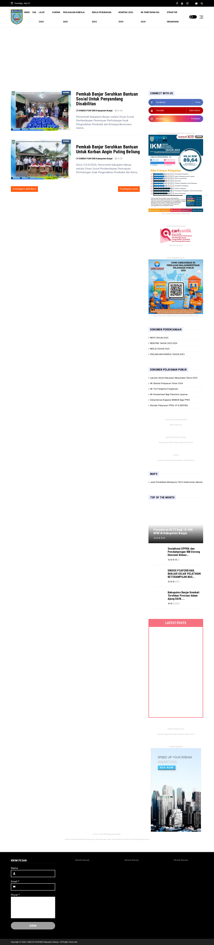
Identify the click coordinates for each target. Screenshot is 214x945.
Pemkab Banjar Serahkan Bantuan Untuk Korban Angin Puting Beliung (108, 149)
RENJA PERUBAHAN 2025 (101, 17)
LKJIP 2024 (42, 17)
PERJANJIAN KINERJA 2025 (74, 17)
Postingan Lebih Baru (24, 189)
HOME (27, 12)
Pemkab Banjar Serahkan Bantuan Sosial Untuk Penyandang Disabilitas (107, 98)
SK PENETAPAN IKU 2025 (150, 17)
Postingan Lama (129, 189)
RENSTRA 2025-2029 (126, 17)
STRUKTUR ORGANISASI (173, 17)
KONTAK (56, 12)
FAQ (34, 12)
